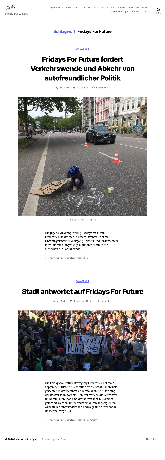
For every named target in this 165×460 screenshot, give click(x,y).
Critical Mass (80, 9)
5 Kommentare (103, 92)
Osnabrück (106, 9)
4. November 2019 (82, 314)
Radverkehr (124, 9)
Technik (140, 9)
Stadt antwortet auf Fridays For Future (82, 300)
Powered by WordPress (54, 452)
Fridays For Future (57, 262)
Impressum (138, 13)
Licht (95, 9)
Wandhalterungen (120, 13)
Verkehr (93, 433)
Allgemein (55, 9)
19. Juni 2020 (82, 92)
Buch (68, 9)
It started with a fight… (26, 452)
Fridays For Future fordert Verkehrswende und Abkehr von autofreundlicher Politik (82, 72)
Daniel (65, 92)
